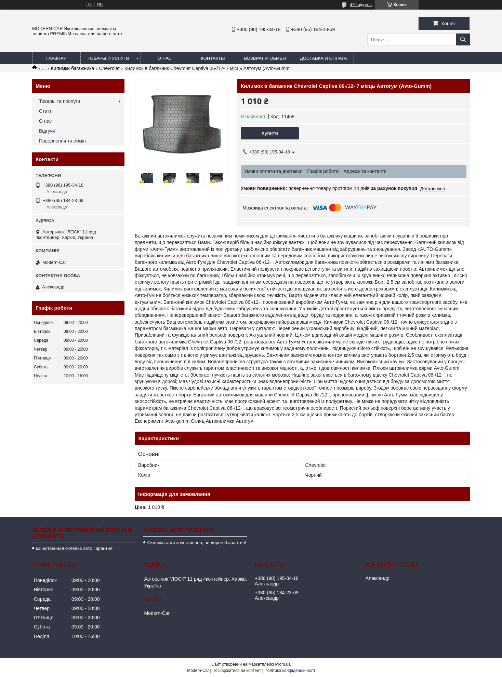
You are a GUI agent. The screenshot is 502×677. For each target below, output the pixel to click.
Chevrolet (109, 68)
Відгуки (47, 131)
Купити (270, 133)
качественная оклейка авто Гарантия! (75, 548)
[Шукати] (463, 39)
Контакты (213, 58)
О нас (165, 58)
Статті (46, 111)
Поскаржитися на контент (236, 670)
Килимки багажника (72, 68)
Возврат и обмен (265, 58)
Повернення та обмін (62, 141)
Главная (56, 58)
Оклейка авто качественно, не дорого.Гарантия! (196, 542)
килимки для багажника (183, 255)
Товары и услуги (108, 58)
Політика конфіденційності (289, 670)
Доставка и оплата (323, 58)
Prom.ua (283, 664)
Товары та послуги (59, 101)
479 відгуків (361, 4)
